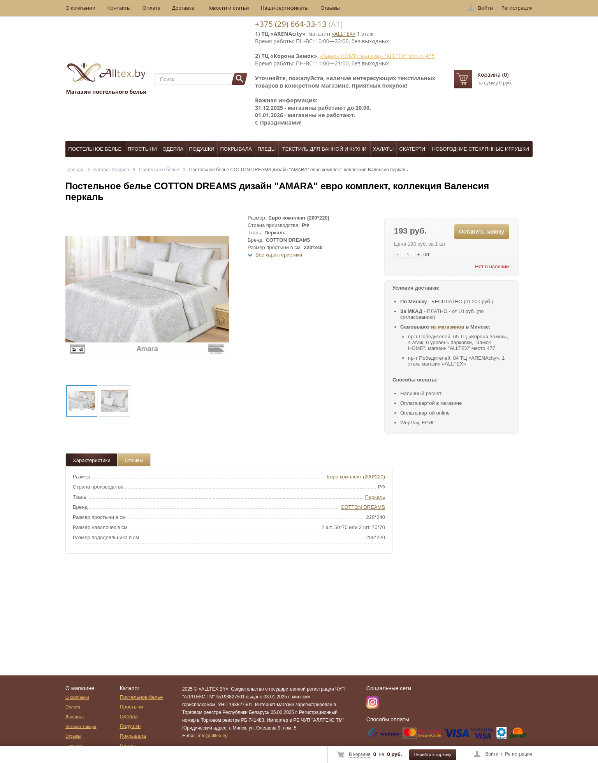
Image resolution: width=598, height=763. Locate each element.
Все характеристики (278, 255)
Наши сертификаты (285, 7)
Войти (492, 754)
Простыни (142, 149)
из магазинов (447, 327)
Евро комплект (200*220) (356, 477)
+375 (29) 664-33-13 (291, 24)
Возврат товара (80, 726)
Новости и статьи (227, 7)
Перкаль (375, 497)
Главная (74, 169)
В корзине (359, 754)
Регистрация (518, 754)
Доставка (183, 7)
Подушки (201, 149)
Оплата (151, 7)
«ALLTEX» (343, 33)
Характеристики (91, 460)
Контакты (119, 7)
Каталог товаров (111, 169)
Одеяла (172, 149)
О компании (80, 7)
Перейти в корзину (432, 754)
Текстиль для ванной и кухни (324, 149)
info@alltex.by (213, 735)
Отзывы (330, 7)
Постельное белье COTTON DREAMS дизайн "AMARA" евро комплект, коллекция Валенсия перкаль (298, 169)
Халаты (383, 149)
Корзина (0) (493, 74)
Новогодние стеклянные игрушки (480, 149)
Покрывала (236, 149)
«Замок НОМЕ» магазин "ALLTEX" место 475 (377, 56)
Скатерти (412, 149)
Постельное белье (94, 149)
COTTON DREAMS (363, 507)
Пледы (266, 149)
